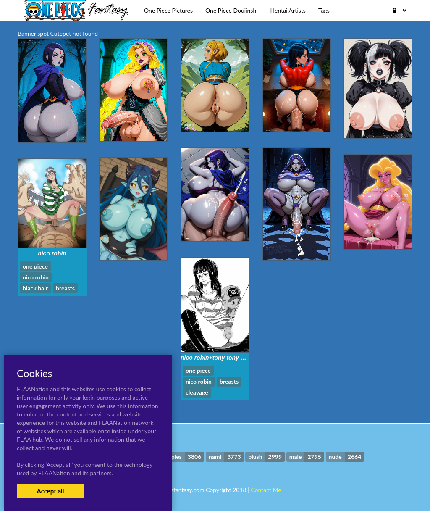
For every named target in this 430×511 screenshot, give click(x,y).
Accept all (50, 491)
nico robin (52, 253)
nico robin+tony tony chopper (222, 357)
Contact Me (266, 489)
